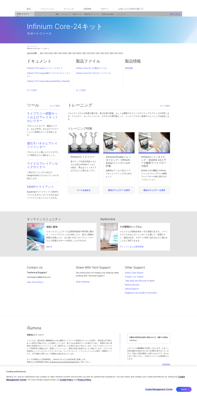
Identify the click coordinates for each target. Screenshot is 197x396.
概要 (47, 15)
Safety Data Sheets (134, 274)
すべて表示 (32, 91)
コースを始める (84, 191)
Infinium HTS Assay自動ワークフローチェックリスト (49, 76)
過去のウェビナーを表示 (119, 191)
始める (49, 248)
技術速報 (129, 69)
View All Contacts (35, 283)
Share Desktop (82, 283)
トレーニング (110, 15)
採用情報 (166, 365)
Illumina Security (132, 286)
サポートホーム (165, 15)
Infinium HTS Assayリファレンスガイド (45, 69)
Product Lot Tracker (134, 278)
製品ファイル (67, 15)
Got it (184, 390)
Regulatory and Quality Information (141, 294)
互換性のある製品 (97, 15)
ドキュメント (55, 15)
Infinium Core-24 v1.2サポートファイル (93, 74)
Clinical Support (132, 290)
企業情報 (87, 10)
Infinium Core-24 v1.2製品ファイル (91, 69)
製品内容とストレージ (81, 15)
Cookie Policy (66, 381)
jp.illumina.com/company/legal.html (64, 363)
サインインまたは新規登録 (132, 248)
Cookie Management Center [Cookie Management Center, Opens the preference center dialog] (159, 390)
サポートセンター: (32, 47)
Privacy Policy (84, 381)
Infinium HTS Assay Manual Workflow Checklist (48, 82)
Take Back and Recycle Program (140, 282)
